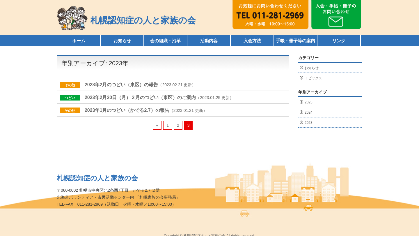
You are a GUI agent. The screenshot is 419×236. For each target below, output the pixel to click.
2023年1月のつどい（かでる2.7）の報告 (127, 110)
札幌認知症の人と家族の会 (143, 20)
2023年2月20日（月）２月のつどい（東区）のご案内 (140, 97)
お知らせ (312, 68)
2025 (309, 102)
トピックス (313, 78)
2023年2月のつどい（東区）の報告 (121, 84)
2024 (309, 112)
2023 (309, 123)
